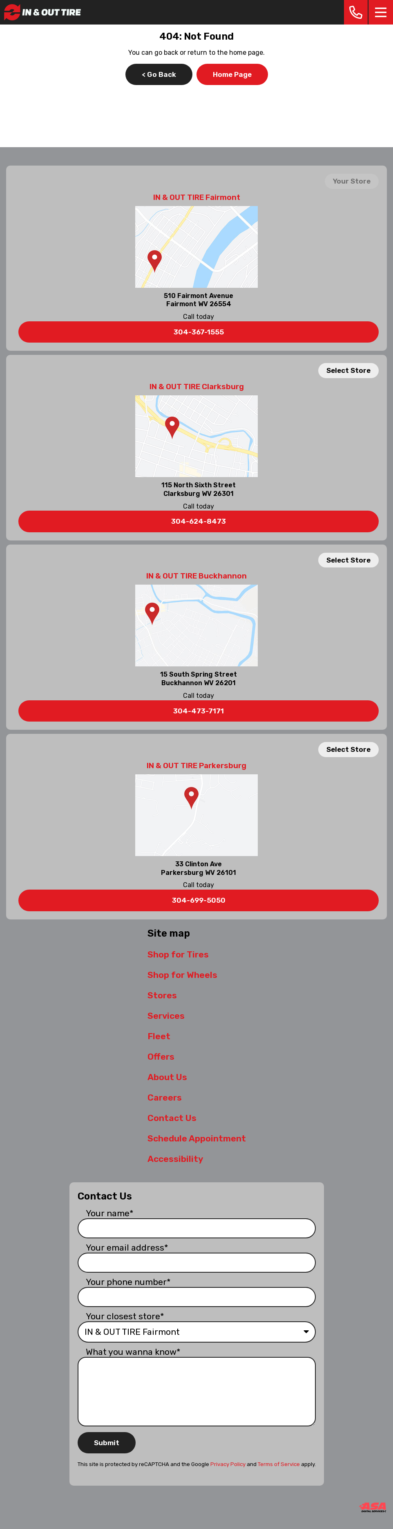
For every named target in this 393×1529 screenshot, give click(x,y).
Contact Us (171, 1118)
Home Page (232, 74)
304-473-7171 (198, 711)
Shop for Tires (178, 954)
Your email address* (127, 1247)
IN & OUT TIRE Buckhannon (196, 576)
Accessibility (175, 1159)
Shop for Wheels (182, 975)
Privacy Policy (228, 1464)
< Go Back (159, 74)
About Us (167, 1077)
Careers (164, 1097)
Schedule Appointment (196, 1138)
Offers (160, 1056)
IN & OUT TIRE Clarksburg (197, 386)
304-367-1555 (199, 332)
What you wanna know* (133, 1352)
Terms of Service (279, 1464)
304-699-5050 (199, 900)
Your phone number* (128, 1282)
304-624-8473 (198, 521)
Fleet (158, 1036)
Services (166, 1016)
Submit (106, 1443)
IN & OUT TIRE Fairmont (196, 197)
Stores (162, 995)
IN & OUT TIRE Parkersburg (196, 765)
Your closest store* (125, 1316)
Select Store (348, 370)
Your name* (110, 1213)
